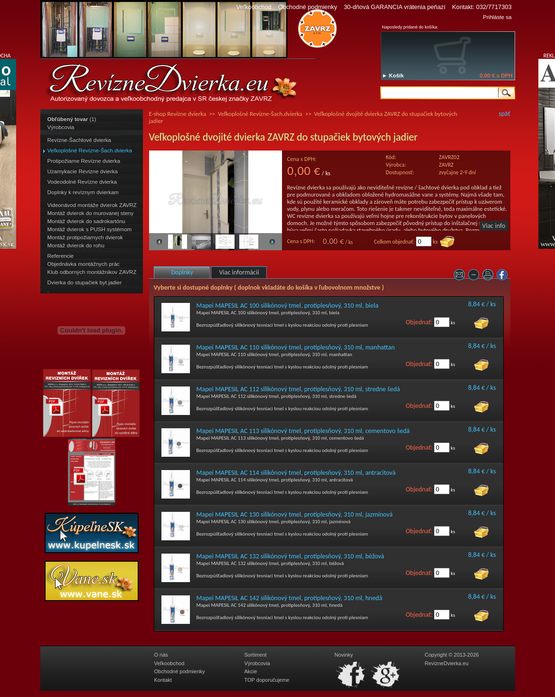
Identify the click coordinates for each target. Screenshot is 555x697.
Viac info (494, 226)
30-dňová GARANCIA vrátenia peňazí (394, 6)
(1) (71, 119)
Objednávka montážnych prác (83, 264)
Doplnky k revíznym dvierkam (83, 192)
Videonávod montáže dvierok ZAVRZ (92, 205)
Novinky (344, 655)
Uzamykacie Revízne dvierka (82, 171)
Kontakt (163, 680)
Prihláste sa (497, 17)
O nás (161, 655)
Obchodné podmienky (308, 6)
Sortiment (256, 655)
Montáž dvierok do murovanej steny (90, 213)
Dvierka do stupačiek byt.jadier (84, 282)
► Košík (393, 75)
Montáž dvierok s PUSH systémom (89, 229)
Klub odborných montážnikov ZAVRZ (92, 272)
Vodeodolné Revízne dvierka (82, 182)
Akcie (251, 671)
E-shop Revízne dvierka (178, 113)
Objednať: (419, 322)
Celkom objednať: (394, 241)
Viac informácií (239, 272)
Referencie (60, 256)
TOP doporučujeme (267, 680)
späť (504, 114)
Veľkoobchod (253, 6)
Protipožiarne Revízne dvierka (84, 161)
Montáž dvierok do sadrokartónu (86, 221)
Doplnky (182, 272)
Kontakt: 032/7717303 (481, 6)
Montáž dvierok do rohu (75, 245)
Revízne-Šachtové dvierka (79, 140)
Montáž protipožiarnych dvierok (85, 237)
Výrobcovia (61, 127)
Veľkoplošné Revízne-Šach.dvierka (89, 150)
